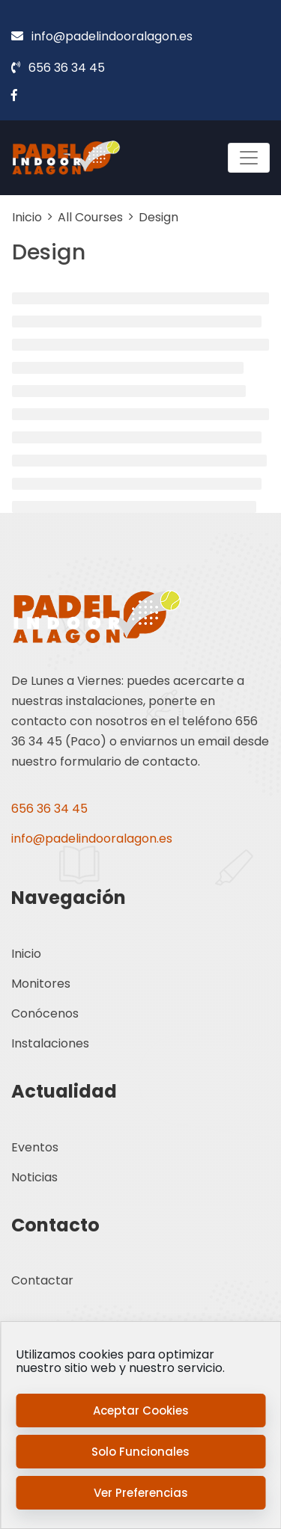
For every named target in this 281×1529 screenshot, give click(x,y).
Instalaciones (50, 1043)
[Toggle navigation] (249, 158)
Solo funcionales (140, 1451)
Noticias (34, 1177)
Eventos (34, 1147)
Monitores (40, 983)
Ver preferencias (141, 1493)
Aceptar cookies (141, 1410)
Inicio (26, 953)
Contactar (42, 1280)
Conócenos (45, 1013)
